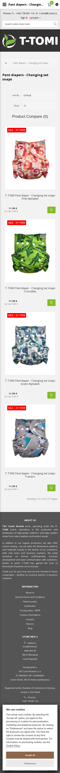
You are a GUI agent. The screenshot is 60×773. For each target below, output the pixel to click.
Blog (30, 628)
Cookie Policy (13, 745)
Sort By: (15, 95)
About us (30, 592)
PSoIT (45, 770)
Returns (30, 623)
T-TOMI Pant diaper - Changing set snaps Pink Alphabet (30, 197)
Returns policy (30, 601)
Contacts (30, 619)
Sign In (24, 17)
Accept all (30, 755)
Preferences (30, 763)
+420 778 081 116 (25, 13)
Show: (16, 105)
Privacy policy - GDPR (30, 610)
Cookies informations (30, 614)
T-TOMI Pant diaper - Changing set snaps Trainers (30, 475)
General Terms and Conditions (30, 597)
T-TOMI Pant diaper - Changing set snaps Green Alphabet (30, 382)
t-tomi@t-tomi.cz (48, 13)
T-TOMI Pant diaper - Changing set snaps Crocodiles (30, 289)
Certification (30, 606)
